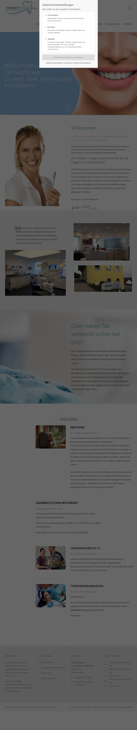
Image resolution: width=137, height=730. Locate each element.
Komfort (67, 30)
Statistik (67, 44)
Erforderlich (67, 18)
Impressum (68, 63)
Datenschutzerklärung (54, 63)
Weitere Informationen (82, 63)
